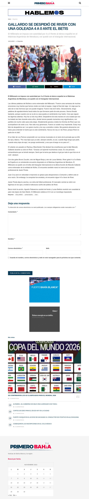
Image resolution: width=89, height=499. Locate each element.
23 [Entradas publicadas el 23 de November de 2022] (24, 487)
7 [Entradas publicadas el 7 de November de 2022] (11, 478)
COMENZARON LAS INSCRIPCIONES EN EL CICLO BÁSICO (32, 424)
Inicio (9, 19)
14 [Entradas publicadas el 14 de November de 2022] (11, 483)
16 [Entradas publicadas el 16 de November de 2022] (24, 483)
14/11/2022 (11, 41)
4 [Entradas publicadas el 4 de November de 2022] (37, 474)
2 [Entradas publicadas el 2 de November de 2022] (24, 474)
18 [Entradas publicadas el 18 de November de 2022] (37, 483)
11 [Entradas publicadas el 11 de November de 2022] (37, 478)
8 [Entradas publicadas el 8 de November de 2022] (17, 478)
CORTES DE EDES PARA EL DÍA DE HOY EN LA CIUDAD (31, 410)
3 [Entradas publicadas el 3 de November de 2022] (30, 474)
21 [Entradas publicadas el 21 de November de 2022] (11, 487)
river (36, 194)
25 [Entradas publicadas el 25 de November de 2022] (37, 487)
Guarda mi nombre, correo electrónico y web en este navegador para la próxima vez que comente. (45, 257)
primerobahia (29, 194)
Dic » (14, 495)
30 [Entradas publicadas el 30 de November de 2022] (24, 492)
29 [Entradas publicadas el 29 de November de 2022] (18, 492)
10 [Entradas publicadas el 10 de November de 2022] (31, 478)
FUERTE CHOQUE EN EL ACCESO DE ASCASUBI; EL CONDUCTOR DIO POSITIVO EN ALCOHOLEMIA (46, 417)
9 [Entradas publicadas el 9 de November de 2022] (24, 478)
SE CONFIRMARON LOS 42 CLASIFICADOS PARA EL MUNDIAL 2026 (32, 395)
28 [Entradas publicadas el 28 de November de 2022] (11, 492)
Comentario (13, 212)
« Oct (10, 495)
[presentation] (23, 266)
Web (47, 248)
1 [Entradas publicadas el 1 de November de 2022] (17, 474)
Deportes (15, 19)
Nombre (11, 239)
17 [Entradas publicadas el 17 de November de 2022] (31, 483)
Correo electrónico (15, 248)
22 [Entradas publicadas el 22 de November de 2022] (18, 487)
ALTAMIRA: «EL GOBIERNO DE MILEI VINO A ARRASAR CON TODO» (35, 404)
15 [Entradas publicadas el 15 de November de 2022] (18, 483)
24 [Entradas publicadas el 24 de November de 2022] (31, 487)
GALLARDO (19, 194)
